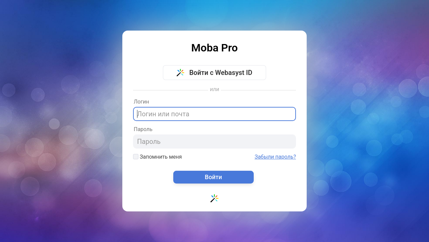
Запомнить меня (157, 157)
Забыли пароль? (275, 157)
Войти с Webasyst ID (214, 73)
